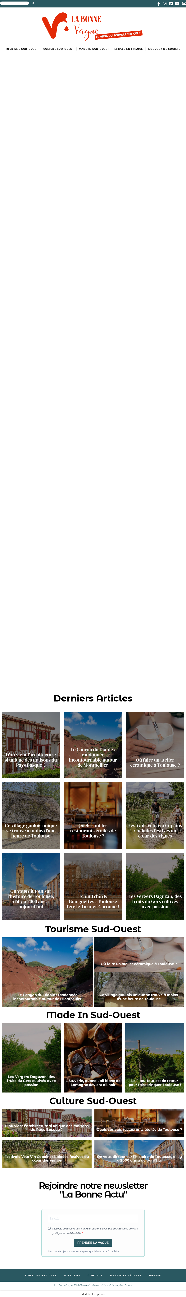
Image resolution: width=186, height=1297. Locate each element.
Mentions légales (126, 1275)
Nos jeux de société (164, 48)
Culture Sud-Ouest (58, 48)
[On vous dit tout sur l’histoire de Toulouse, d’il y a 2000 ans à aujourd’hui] (31, 886)
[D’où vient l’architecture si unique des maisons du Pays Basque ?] (31, 745)
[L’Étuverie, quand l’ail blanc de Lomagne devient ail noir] (93, 1058)
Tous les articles (40, 1275)
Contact (95, 1275)
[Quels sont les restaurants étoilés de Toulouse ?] (93, 815)
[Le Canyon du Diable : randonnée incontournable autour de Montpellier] (93, 745)
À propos (72, 1275)
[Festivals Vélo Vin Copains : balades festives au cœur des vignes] (155, 815)
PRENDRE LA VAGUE (93, 1242)
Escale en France (128, 48)
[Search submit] (33, 3)
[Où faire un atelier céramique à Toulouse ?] (155, 745)
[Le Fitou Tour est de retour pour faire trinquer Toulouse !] (154, 1058)
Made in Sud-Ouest (94, 48)
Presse (156, 1275)
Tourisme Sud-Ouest (22, 48)
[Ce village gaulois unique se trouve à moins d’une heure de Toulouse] (31, 815)
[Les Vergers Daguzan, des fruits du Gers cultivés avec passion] (155, 886)
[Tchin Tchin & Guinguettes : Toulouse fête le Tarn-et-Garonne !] (93, 886)
